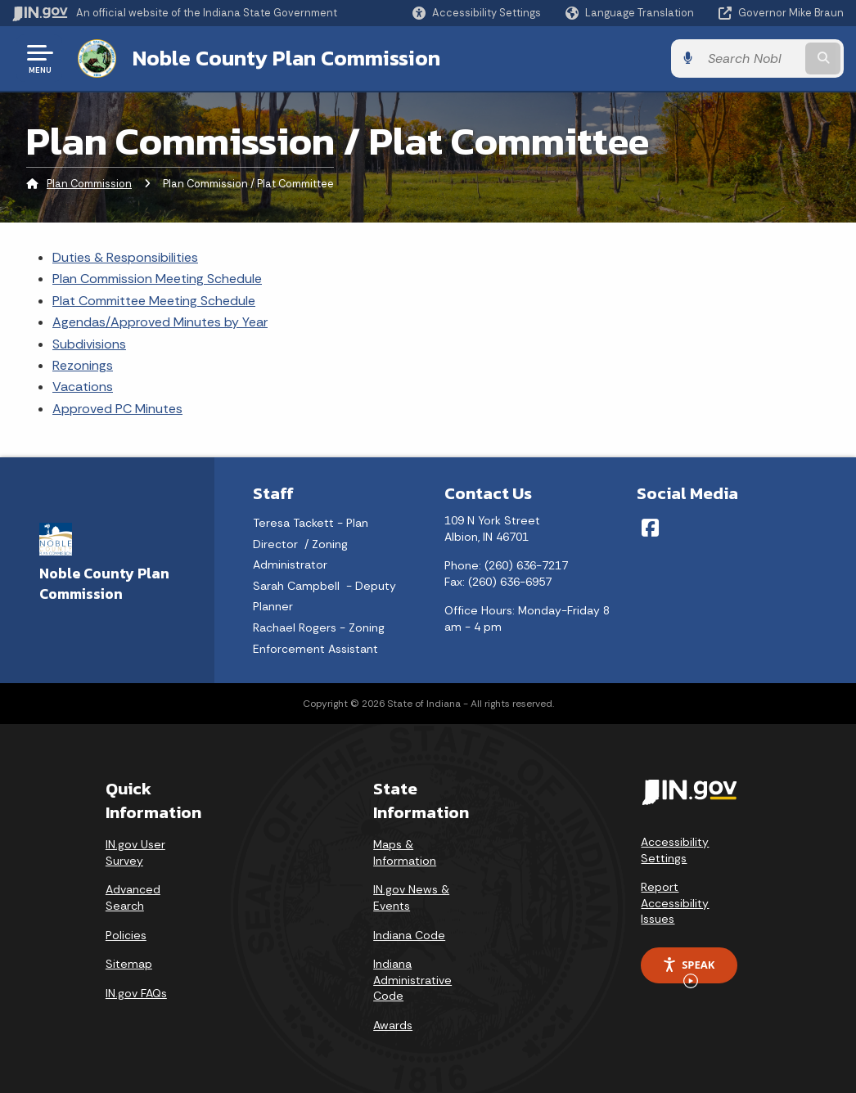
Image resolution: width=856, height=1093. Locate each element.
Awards (392, 1025)
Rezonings (82, 365)
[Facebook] (650, 528)
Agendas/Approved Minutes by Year (160, 322)
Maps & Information (404, 852)
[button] (476, 12)
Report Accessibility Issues (675, 902)
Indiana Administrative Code (412, 979)
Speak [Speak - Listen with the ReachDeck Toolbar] (688, 970)
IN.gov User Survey (135, 852)
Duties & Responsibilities (125, 257)
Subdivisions (89, 344)
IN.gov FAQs (136, 993)
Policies (126, 935)
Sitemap (129, 963)
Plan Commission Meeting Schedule (157, 278)
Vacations (82, 386)
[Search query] (750, 58)
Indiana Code (409, 935)
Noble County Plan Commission (286, 58)
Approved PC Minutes (117, 408)
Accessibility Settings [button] (675, 850)
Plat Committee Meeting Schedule (153, 300)
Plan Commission (89, 184)
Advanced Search (133, 897)
